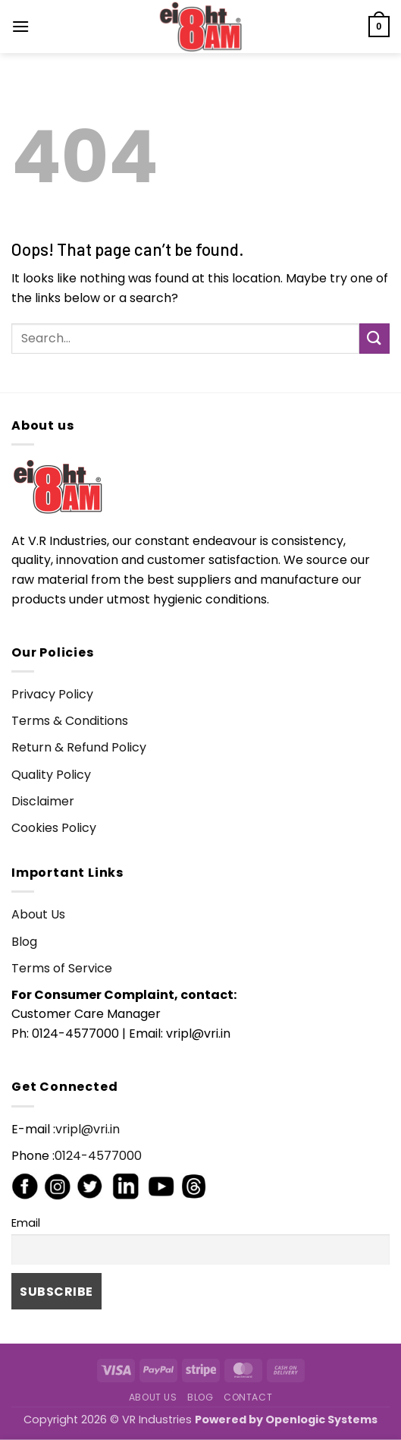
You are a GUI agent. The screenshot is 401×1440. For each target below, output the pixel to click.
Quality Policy (51, 774)
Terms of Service (61, 968)
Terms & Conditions (69, 720)
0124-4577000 (98, 1155)
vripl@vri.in (87, 1129)
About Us (38, 914)
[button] (20, 26)
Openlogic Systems (321, 1419)
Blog (24, 941)
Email (25, 1222)
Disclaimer (42, 801)
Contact (248, 1397)
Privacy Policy (52, 694)
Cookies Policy (53, 828)
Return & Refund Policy (78, 747)
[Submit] (374, 338)
